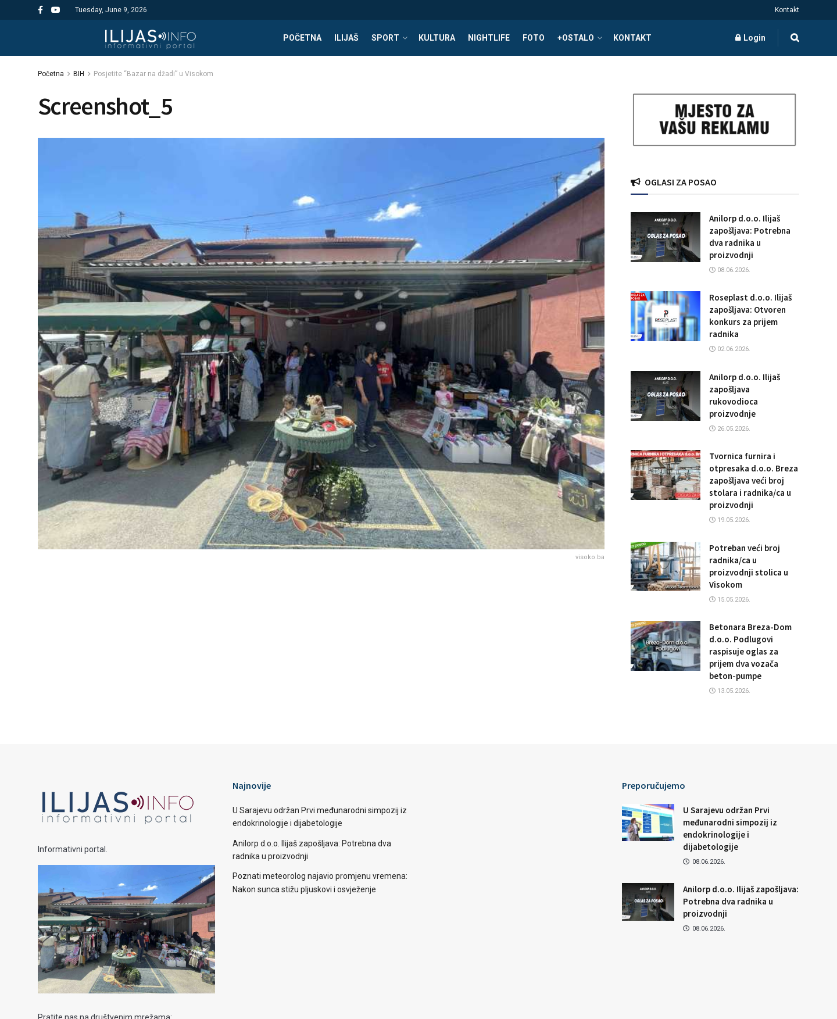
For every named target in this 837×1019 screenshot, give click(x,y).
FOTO (534, 37)
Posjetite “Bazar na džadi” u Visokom (153, 74)
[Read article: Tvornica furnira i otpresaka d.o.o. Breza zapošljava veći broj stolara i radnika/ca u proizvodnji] (665, 475)
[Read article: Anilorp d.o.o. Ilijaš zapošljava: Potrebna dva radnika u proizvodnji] (665, 237)
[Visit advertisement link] (715, 120)
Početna (51, 74)
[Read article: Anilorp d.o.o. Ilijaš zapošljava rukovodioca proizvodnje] (665, 396)
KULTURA (437, 37)
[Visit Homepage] (150, 38)
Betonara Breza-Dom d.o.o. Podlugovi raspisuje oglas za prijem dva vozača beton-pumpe (750, 651)
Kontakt (787, 10)
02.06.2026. (729, 349)
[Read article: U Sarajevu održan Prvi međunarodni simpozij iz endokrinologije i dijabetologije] (648, 822)
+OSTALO (575, 37)
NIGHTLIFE (489, 37)
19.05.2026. (729, 520)
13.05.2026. (729, 691)
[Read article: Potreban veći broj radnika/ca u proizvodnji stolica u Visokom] (665, 567)
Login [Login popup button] (750, 37)
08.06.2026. (729, 270)
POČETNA (302, 37)
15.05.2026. (729, 599)
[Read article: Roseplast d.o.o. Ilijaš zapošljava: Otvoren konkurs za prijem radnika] (665, 316)
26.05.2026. (729, 428)
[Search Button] (795, 38)
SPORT (385, 37)
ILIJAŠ (346, 37)
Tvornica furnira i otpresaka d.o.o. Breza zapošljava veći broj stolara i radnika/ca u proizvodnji (753, 480)
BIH (78, 74)
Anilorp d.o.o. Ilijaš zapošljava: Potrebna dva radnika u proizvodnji (741, 901)
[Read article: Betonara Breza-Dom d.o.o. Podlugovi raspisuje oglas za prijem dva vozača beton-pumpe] (665, 646)
